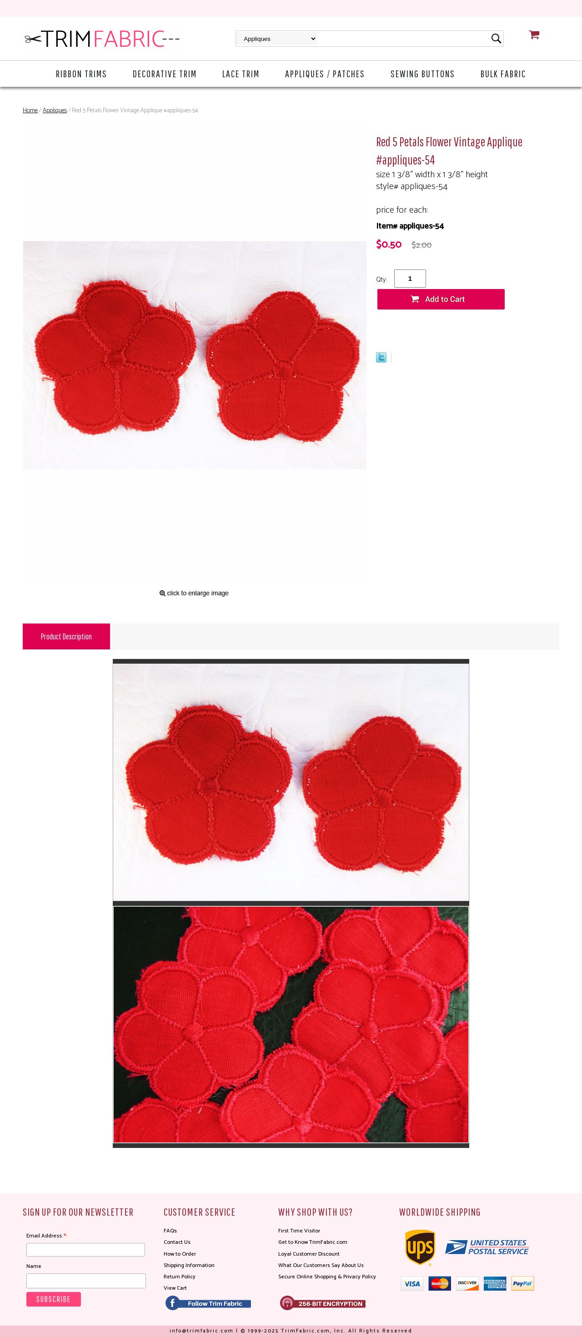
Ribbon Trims (81, 73)
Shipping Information (189, 1265)
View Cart (175, 1288)
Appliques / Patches (325, 73)
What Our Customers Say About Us (321, 1265)
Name (33, 1266)
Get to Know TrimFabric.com (312, 1242)
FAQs (170, 1231)
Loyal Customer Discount (309, 1254)
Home (30, 110)
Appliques (55, 110)
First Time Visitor (299, 1231)
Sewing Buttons (423, 73)
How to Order (180, 1254)
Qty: (381, 279)
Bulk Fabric (503, 73)
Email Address (46, 1236)
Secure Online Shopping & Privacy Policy (327, 1276)
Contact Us (177, 1242)
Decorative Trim (165, 73)
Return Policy (180, 1276)
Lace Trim (241, 73)
